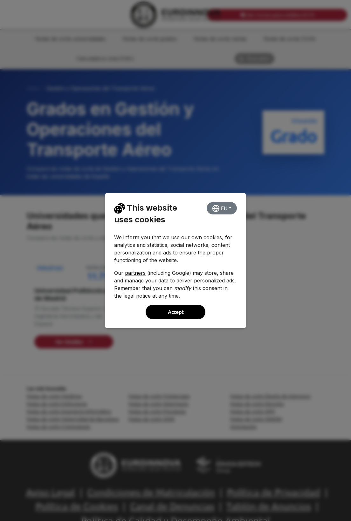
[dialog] (175, 260)
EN (220, 208)
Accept (175, 312)
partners (135, 273)
